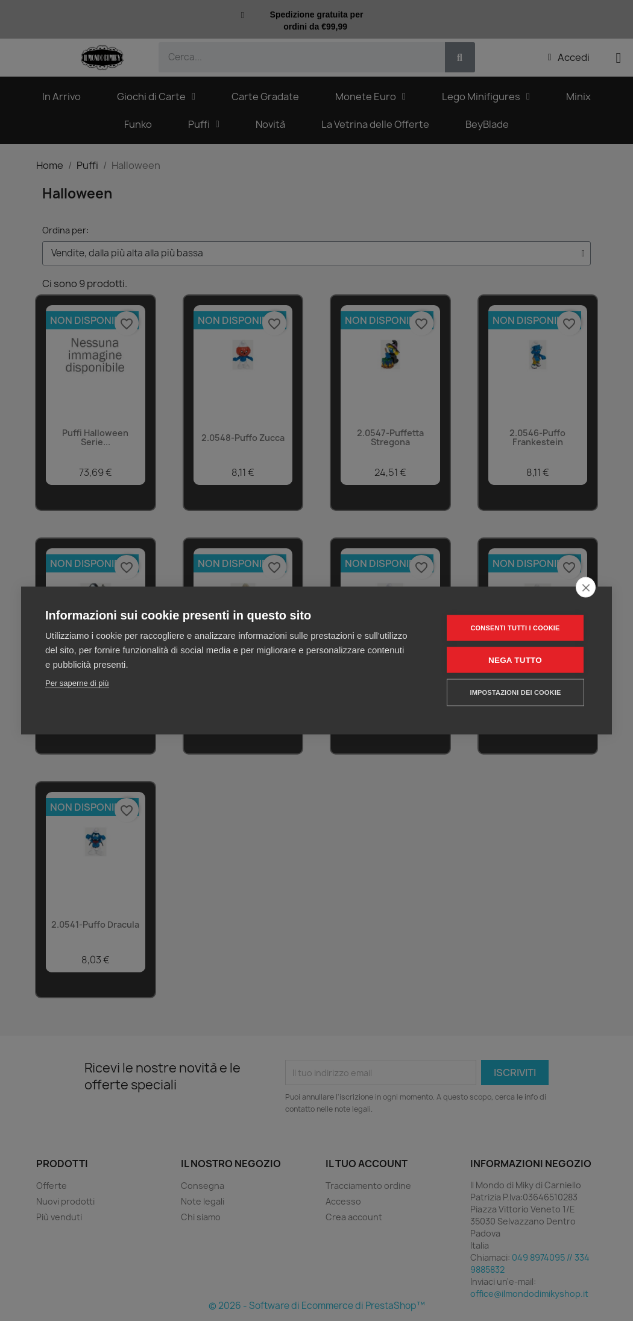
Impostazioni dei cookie (515, 692)
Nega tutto (515, 660)
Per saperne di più (77, 683)
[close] (586, 587)
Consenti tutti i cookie (514, 628)
